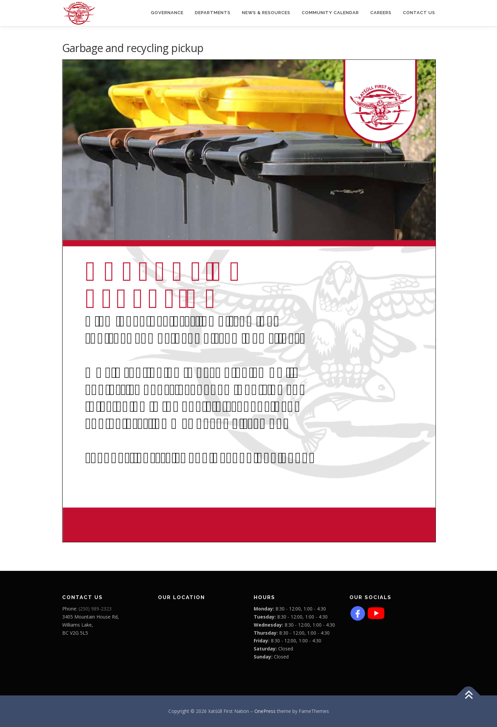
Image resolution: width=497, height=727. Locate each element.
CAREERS (380, 12)
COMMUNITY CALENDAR (330, 12)
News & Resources (266, 12)
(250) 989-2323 (95, 608)
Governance (167, 12)
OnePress (265, 711)
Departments (213, 12)
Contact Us (419, 12)
